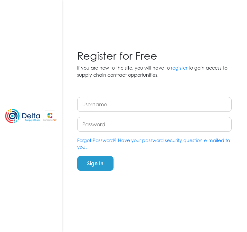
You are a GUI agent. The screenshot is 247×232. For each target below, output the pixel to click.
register (179, 68)
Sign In (95, 163)
